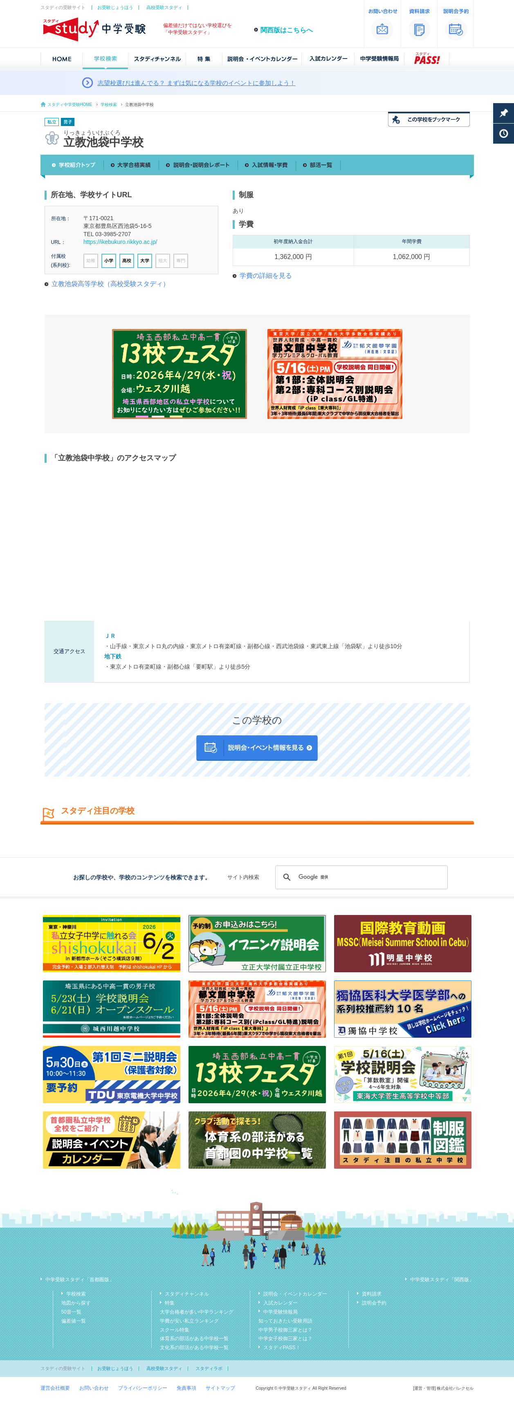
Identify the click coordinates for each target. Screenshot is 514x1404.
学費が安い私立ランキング (189, 1321)
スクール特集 (174, 1330)
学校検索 (109, 104)
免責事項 (186, 1388)
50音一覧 (71, 1312)
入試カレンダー (280, 1303)
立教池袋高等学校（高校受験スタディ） (110, 283)
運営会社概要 (55, 1388)
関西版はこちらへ (286, 30)
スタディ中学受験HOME (69, 104)
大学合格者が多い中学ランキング (196, 1312)
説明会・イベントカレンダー (295, 1294)
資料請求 (372, 1294)
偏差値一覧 (73, 1321)
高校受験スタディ (164, 7)
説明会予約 (374, 1303)
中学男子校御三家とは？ (285, 1330)
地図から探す (76, 1303)
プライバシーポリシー (142, 1388)
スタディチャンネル (187, 1294)
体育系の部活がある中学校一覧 (194, 1338)
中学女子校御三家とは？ (285, 1338)
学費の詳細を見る (266, 275)
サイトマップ (220, 1388)
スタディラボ (208, 1368)
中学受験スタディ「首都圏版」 (79, 1279)
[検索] (360, 877)
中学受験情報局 (280, 1312)
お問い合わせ (94, 1388)
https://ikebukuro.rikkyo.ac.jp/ (120, 242)
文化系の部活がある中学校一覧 (194, 1347)
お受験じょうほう (115, 7)
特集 (170, 1303)
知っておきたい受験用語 (285, 1321)
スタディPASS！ (282, 1347)
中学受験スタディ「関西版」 (442, 1279)
